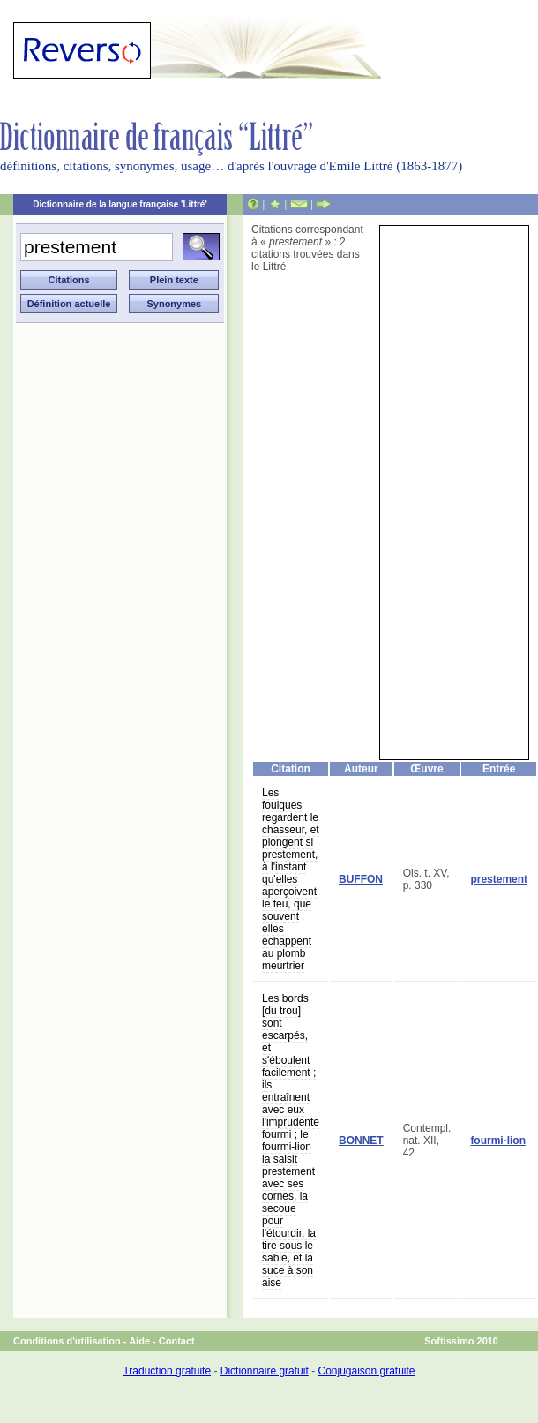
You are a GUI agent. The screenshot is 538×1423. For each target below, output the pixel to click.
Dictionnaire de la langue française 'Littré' (120, 204)
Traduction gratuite (167, 1371)
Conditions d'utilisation (67, 1341)
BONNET (361, 1140)
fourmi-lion (498, 1140)
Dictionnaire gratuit (264, 1371)
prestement (498, 879)
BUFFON (361, 879)
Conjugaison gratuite (366, 1371)
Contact (177, 1341)
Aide (139, 1341)
